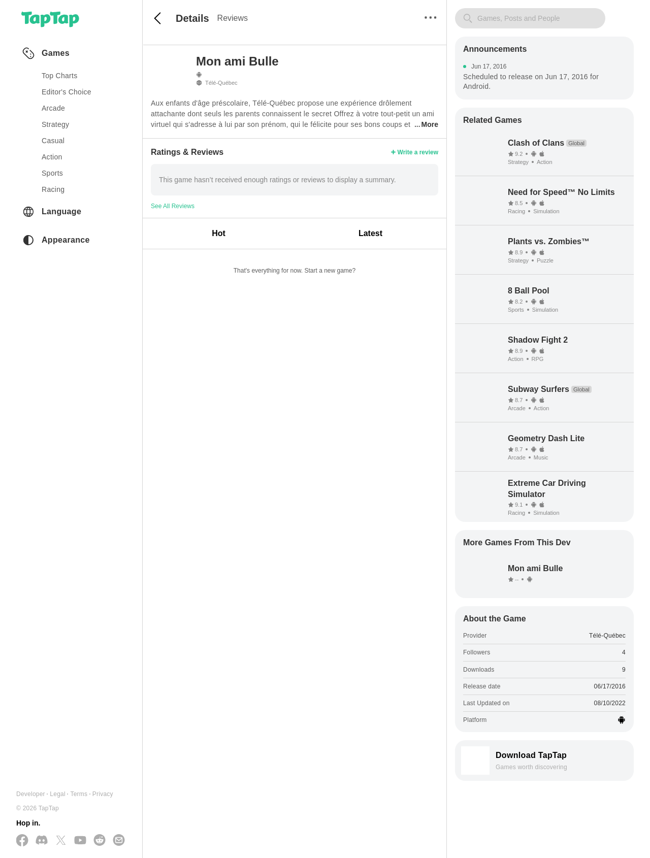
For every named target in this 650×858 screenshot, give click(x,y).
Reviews (232, 18)
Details (192, 18)
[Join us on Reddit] (99, 840)
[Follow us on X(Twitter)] (61, 841)
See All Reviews (172, 206)
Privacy (102, 794)
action (52, 157)
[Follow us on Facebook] (22, 841)
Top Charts (60, 76)
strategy (55, 124)
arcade (53, 108)
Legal (58, 794)
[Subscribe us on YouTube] (80, 840)
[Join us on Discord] (42, 840)
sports (52, 173)
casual (53, 141)
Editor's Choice (66, 92)
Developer (30, 794)
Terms (78, 794)
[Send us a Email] (119, 840)
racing (53, 189)
